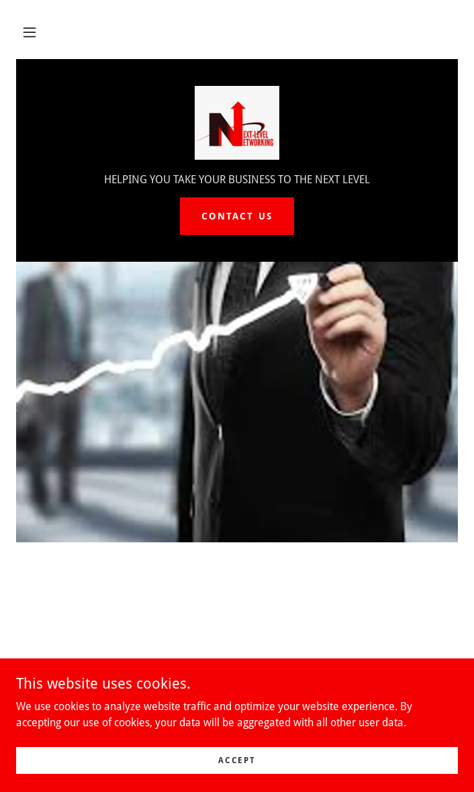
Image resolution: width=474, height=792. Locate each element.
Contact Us (236, 216)
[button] (29, 32)
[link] (237, 123)
